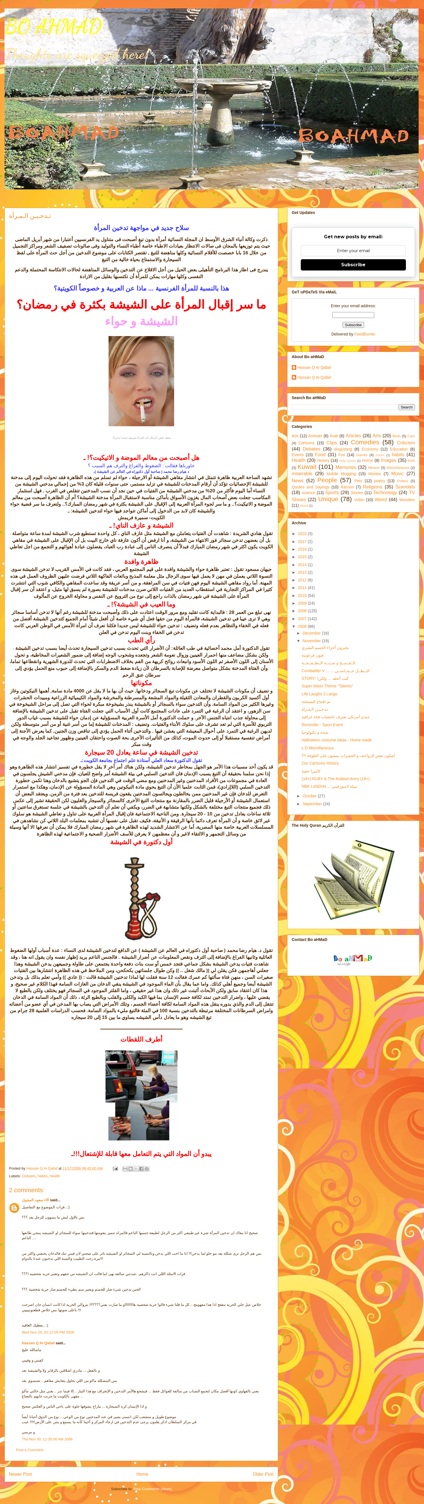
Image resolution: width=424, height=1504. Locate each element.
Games (362, 455)
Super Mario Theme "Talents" (327, 686)
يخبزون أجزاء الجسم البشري (325, 647)
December (312, 633)
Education (399, 449)
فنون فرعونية (313, 655)
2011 (303, 587)
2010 (303, 595)
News (298, 480)
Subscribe (353, 264)
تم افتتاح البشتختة (316, 701)
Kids (411, 461)
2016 (303, 549)
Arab (334, 436)
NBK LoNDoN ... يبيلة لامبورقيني (329, 786)
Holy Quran (347, 460)
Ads (295, 436)
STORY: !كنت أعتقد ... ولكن (325, 678)
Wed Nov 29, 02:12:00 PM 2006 (48, 1332)
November (312, 641)
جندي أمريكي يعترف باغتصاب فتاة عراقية (336, 717)
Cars (411, 436)
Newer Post (20, 1474)
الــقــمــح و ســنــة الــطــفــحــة (328, 663)
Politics (402, 481)
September (312, 804)
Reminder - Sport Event (322, 724)
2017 (303, 541)
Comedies (365, 442)
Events (298, 455)
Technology (385, 492)
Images (388, 460)
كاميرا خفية (311, 771)
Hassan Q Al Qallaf (38, 1343)
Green (380, 455)
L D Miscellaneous (318, 748)
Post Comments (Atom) (152, 1489)
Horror (367, 460)
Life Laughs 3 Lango (320, 694)
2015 (303, 557)
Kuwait (306, 466)
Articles (353, 435)
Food (320, 454)
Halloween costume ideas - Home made (337, 740)
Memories (346, 467)
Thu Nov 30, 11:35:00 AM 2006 (47, 1439)
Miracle (374, 468)
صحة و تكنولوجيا (315, 732)
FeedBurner (364, 334)
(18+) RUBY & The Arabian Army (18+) (336, 778)
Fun (341, 455)
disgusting (343, 449)
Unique (328, 499)
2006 (303, 626)
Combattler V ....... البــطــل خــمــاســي (335, 670)
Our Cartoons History (320, 763)
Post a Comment (30, 1450)
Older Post (263, 1474)
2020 (303, 533)
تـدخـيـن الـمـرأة (315, 709)
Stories (357, 492)
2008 (303, 611)
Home (142, 1474)
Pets (358, 481)
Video (359, 499)
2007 (303, 618)
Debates (29, 1176)
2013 (303, 572)
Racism (347, 487)
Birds (397, 436)
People (327, 480)
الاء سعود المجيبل (35, 1200)
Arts (377, 435)
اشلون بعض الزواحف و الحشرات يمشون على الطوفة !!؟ (348, 755)
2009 (303, 603)
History (323, 460)
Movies (374, 473)
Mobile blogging (341, 473)
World (304, 505)
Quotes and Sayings (310, 487)
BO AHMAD (53, 26)
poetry (379, 481)
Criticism (406, 442)
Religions (372, 487)
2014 (303, 564)
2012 (303, 580)
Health (54, 1176)
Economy (370, 449)
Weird (381, 499)
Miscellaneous (398, 468)
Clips (331, 442)
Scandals (405, 487)
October (310, 796)
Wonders (407, 499)
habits (42, 1176)
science (308, 492)
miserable (302, 473)
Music (397, 473)
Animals (315, 436)
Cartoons (306, 443)
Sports (332, 492)
